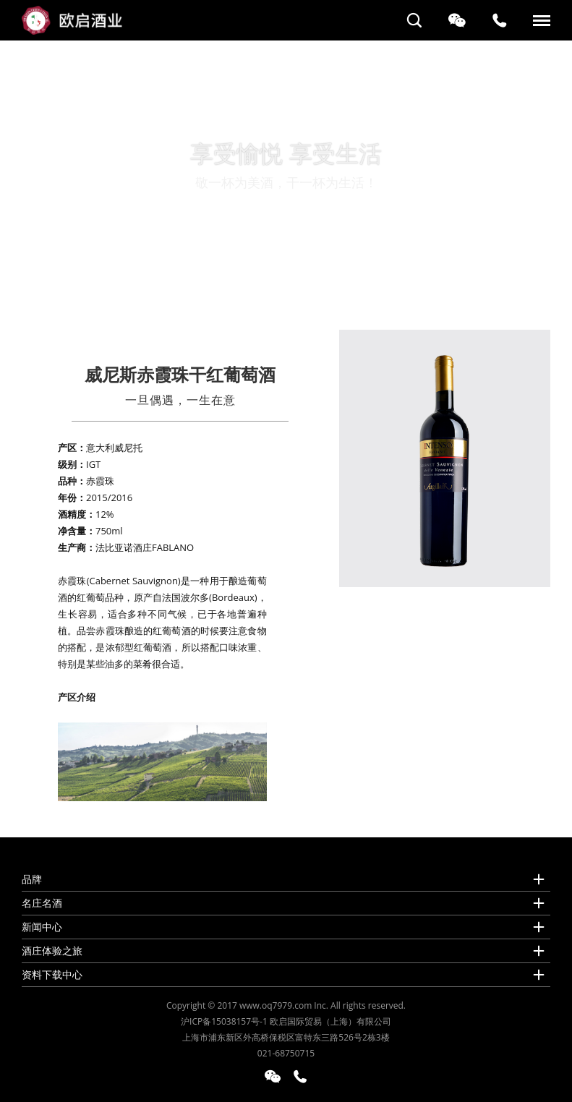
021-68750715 (286, 1053)
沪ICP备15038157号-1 (224, 1021)
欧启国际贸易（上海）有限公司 (330, 1021)
